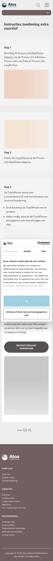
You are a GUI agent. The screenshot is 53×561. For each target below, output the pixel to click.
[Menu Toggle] (46, 5)
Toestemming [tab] (10, 251)
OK (26, 301)
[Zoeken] (38, 5)
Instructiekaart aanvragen (26, 347)
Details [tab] (27, 251)
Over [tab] (43, 251)
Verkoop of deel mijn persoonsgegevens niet (26, 313)
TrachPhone (22, 157)
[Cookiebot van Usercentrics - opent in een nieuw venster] (38, 243)
